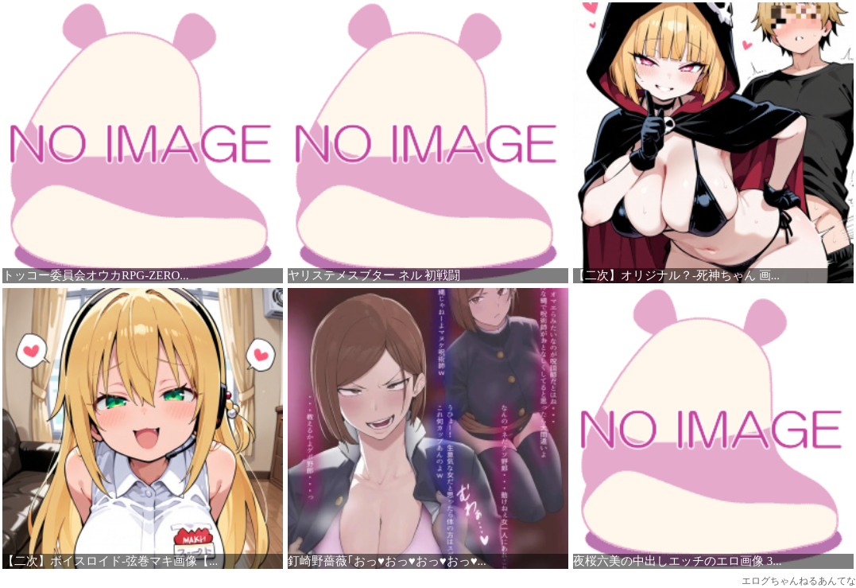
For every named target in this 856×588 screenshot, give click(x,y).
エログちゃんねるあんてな (799, 580)
